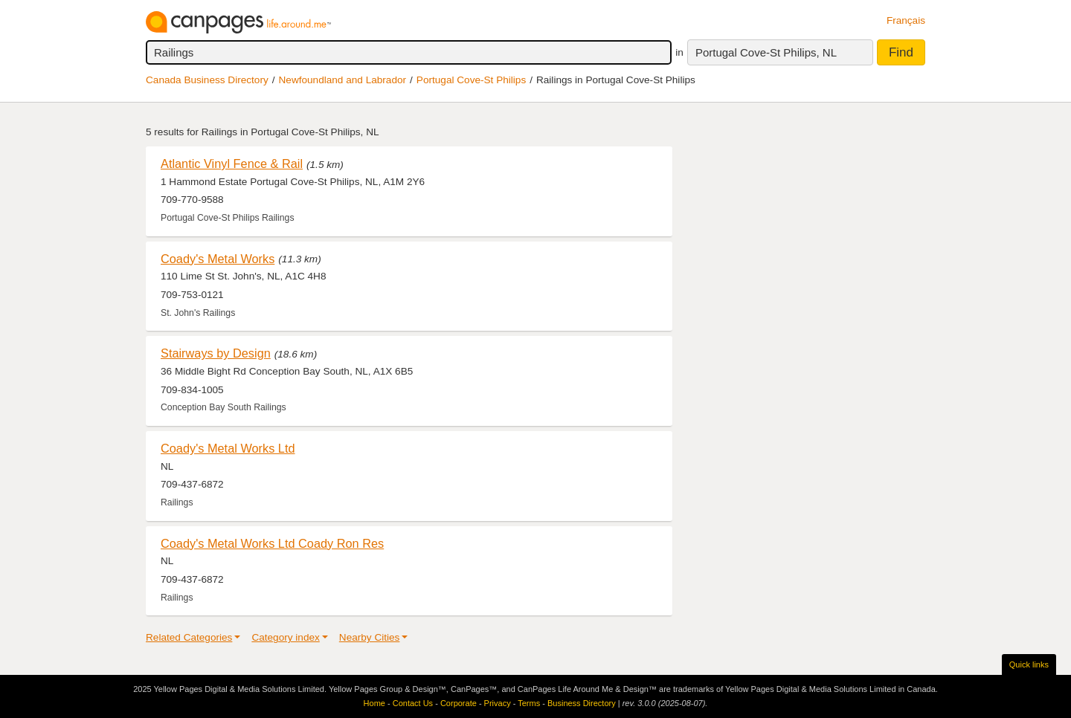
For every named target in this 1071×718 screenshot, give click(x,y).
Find (901, 52)
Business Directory (581, 703)
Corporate (458, 703)
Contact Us (413, 703)
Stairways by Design (216, 353)
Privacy (497, 703)
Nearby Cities (369, 637)
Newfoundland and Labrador (343, 79)
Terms (529, 703)
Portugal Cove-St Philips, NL (766, 52)
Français (906, 20)
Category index (285, 637)
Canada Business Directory (207, 79)
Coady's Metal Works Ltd (228, 448)
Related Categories (189, 637)
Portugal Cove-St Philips (471, 79)
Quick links (1029, 664)
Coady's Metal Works (217, 258)
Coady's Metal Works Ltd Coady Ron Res (272, 543)
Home (374, 703)
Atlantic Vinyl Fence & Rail (232, 163)
